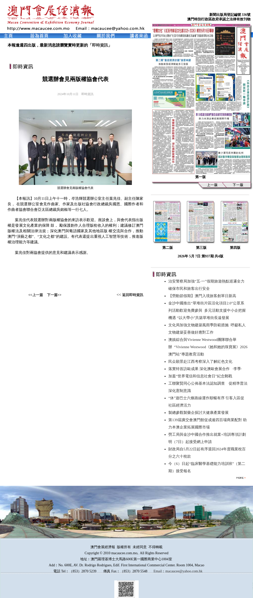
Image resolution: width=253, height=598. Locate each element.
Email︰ (159, 571)
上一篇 (37, 295)
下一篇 (52, 295)
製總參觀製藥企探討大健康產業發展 (199, 413)
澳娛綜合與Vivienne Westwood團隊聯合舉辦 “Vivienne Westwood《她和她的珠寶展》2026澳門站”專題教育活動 (207, 347)
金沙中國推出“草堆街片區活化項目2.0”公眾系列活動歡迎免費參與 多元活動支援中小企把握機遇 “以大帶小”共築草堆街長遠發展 (207, 310)
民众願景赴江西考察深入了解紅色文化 (201, 362)
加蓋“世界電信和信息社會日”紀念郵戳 (201, 376)
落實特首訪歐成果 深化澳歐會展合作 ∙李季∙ (205, 369)
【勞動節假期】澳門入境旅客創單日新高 (203, 296)
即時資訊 (100, 45)
